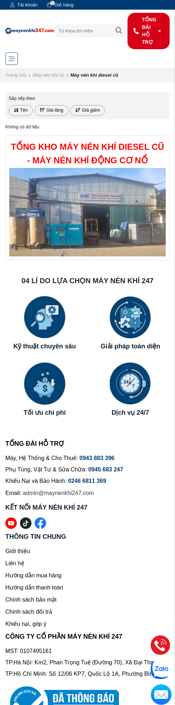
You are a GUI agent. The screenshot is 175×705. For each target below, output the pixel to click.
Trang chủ (15, 75)
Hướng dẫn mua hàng (33, 575)
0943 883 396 (97, 458)
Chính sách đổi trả (28, 612)
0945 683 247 (105, 469)
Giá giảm (87, 110)
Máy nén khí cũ (48, 75)
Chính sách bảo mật (30, 600)
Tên (21, 110)
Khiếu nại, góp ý (25, 624)
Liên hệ (14, 563)
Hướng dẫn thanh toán (34, 587)
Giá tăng (51, 110)
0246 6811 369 (87, 481)
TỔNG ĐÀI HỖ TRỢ (147, 31)
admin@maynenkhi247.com (58, 493)
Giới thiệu (17, 551)
